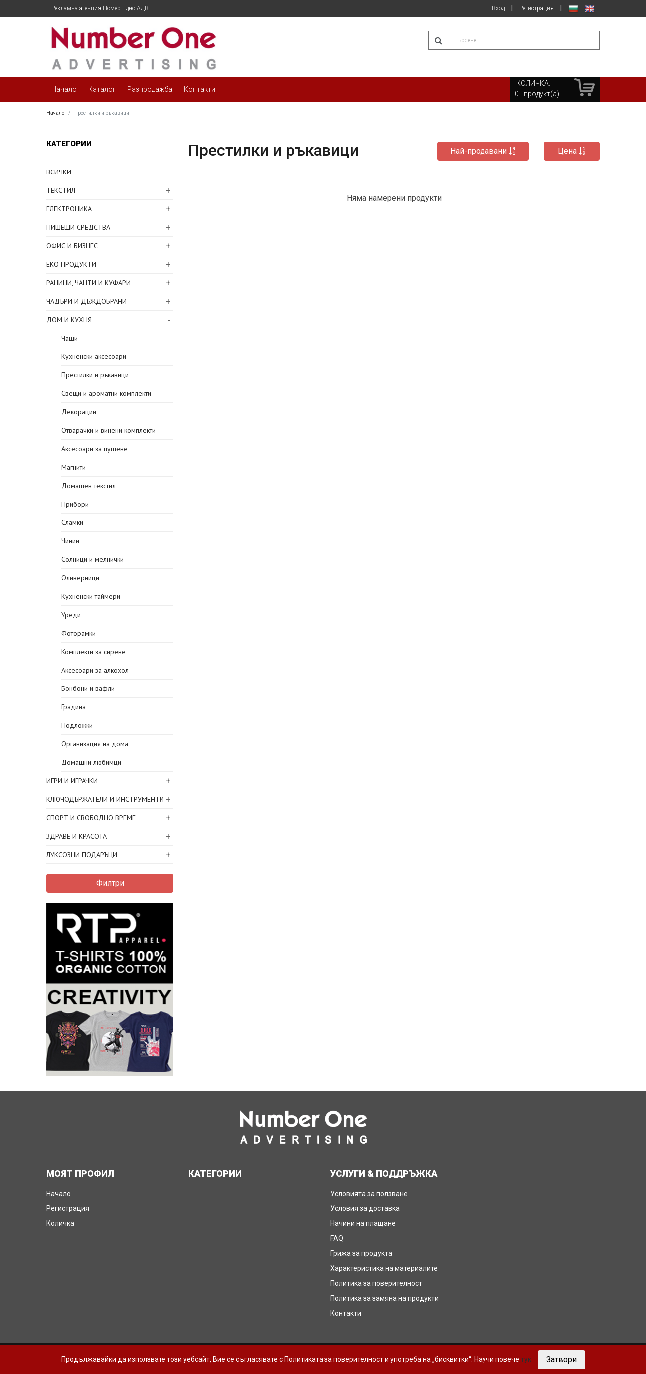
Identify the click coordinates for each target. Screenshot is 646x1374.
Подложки (77, 725)
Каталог (102, 89)
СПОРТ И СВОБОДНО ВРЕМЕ (91, 817)
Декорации (78, 411)
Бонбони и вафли (88, 688)
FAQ (336, 1238)
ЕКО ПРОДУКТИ (71, 264)
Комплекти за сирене (93, 651)
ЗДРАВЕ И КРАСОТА (76, 836)
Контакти (199, 89)
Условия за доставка (365, 1208)
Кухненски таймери (90, 596)
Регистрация (536, 8)
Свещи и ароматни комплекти (106, 393)
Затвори (561, 1359)
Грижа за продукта (361, 1253)
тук (526, 1359)
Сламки (72, 522)
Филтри (110, 883)
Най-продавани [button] (483, 151)
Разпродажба (149, 89)
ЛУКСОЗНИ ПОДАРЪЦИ (81, 854)
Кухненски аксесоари (93, 356)
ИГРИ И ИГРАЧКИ (72, 780)
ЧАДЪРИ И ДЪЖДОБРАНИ (86, 301)
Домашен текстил (88, 485)
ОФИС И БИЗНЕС (72, 245)
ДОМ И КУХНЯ (69, 319)
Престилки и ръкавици (95, 374)
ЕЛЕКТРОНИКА (69, 208)
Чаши (69, 338)
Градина (73, 706)
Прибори (75, 504)
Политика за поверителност (376, 1283)
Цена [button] (572, 151)
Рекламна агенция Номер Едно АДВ (100, 8)
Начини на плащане (363, 1223)
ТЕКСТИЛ (60, 190)
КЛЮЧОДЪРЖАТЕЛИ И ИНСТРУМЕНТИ (105, 799)
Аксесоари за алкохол (95, 670)
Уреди (71, 614)
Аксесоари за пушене (94, 448)
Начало (64, 89)
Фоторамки (78, 633)
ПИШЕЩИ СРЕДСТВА (78, 227)
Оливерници (80, 577)
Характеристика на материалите (384, 1268)
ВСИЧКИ (58, 172)
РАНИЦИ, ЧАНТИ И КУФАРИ (88, 282)
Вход (498, 8)
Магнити (73, 467)
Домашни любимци (91, 762)
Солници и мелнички (92, 559)
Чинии (70, 540)
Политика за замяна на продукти (384, 1298)
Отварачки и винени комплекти (108, 430)
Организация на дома (94, 743)
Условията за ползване (369, 1194)
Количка (60, 1223)
